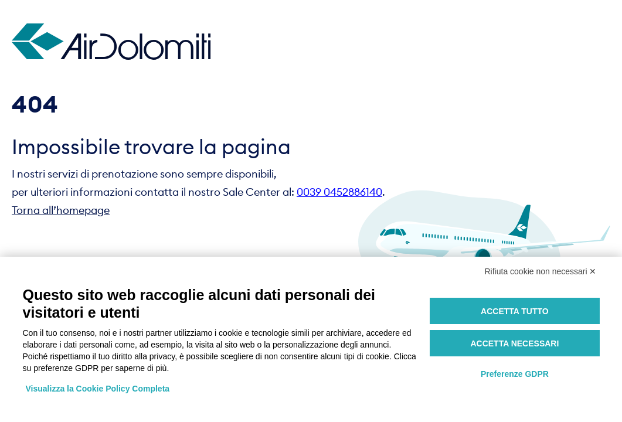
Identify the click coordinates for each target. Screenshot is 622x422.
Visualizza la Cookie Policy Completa (98, 388)
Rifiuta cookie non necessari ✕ (541, 271)
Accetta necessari (514, 343)
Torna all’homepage (61, 210)
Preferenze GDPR (515, 374)
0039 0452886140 (339, 192)
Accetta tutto (515, 311)
